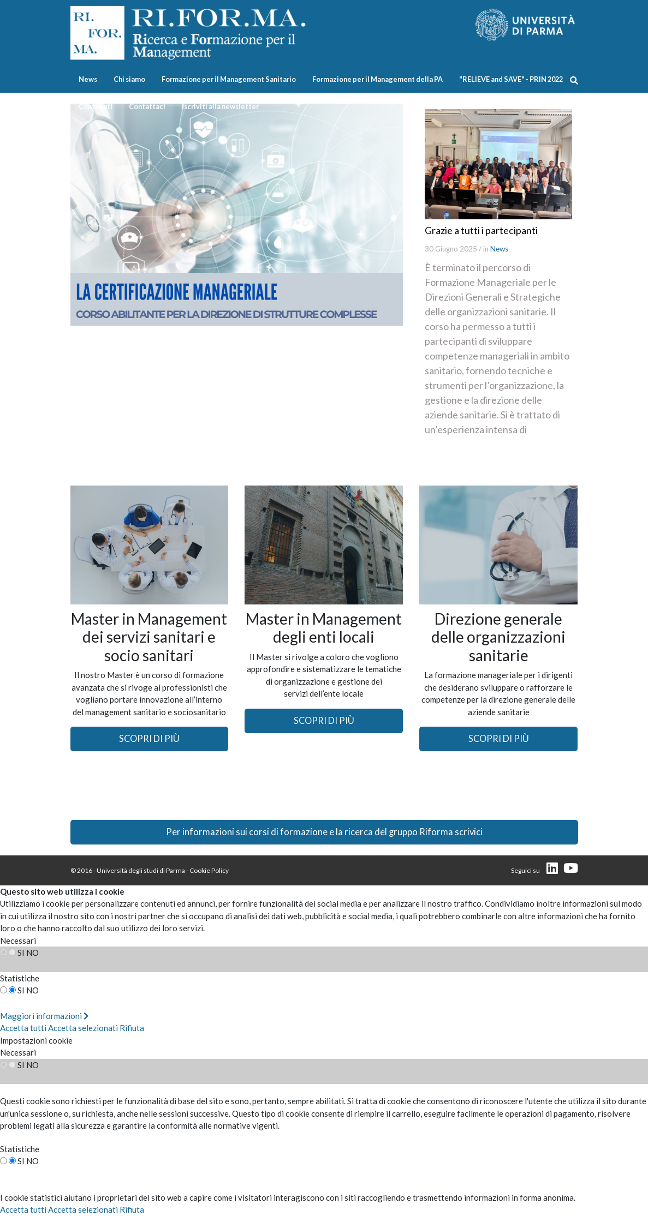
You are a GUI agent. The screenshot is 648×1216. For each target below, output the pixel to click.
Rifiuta (132, 1028)
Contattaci (147, 106)
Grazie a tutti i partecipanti (481, 230)
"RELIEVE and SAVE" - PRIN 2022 (511, 79)
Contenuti (95, 106)
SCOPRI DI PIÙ (149, 738)
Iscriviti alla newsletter (220, 106)
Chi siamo (129, 79)
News (88, 79)
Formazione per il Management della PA (377, 79)
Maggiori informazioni (44, 1016)
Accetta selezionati (83, 1028)
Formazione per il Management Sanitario (229, 79)
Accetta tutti (23, 1028)
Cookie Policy (209, 870)
